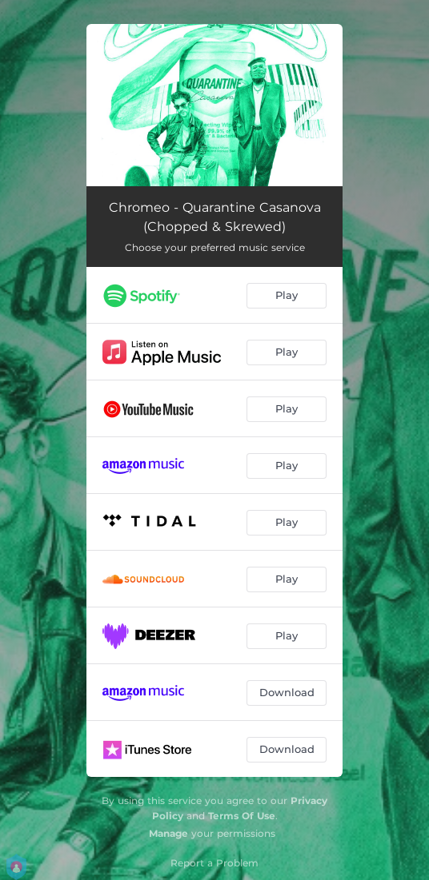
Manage (168, 833)
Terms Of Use (241, 816)
